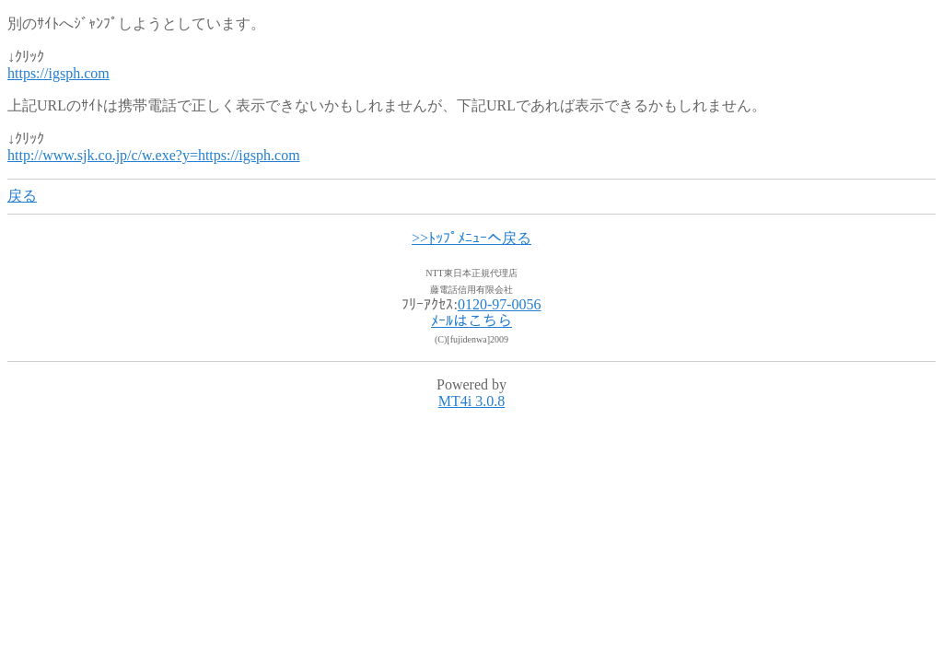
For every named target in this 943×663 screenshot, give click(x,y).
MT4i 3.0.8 (471, 401)
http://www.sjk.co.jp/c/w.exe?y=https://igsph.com (153, 155)
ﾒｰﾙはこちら (471, 321)
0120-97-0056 (499, 304)
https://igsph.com (58, 73)
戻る (22, 196)
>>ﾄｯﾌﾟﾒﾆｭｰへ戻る (471, 238)
